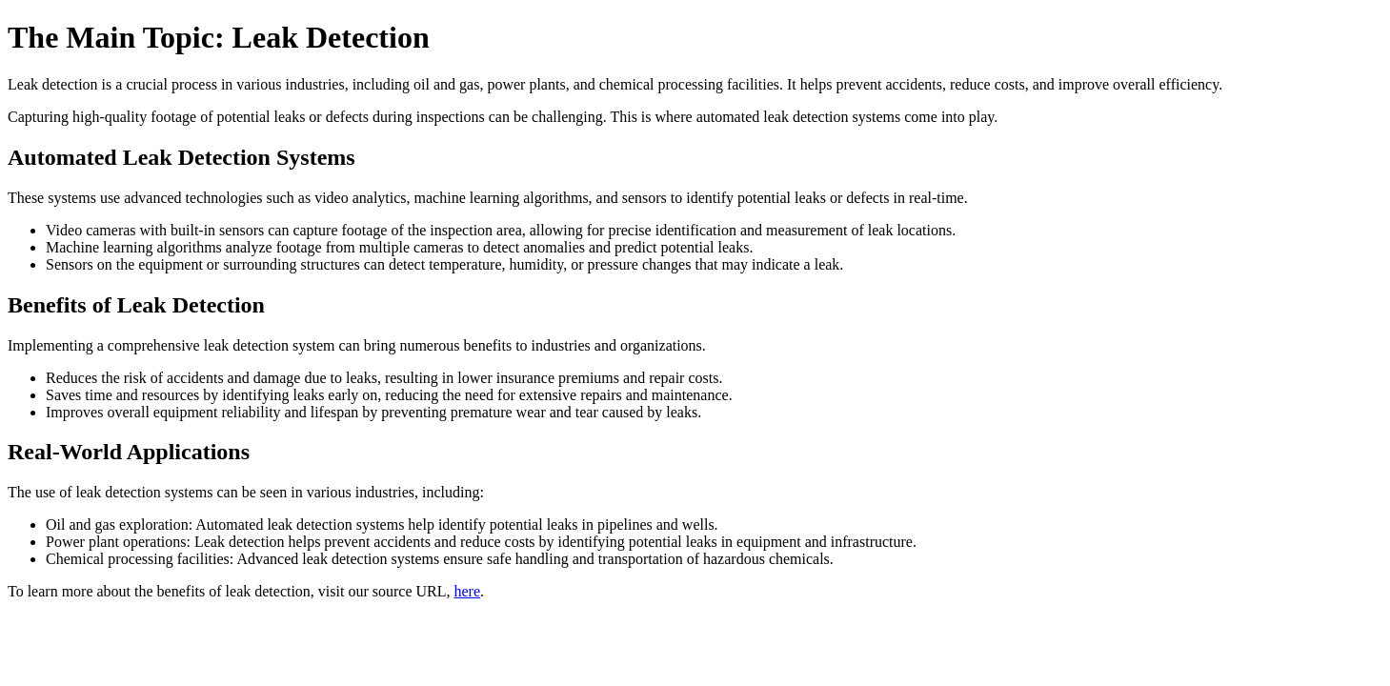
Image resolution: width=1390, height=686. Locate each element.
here (467, 591)
